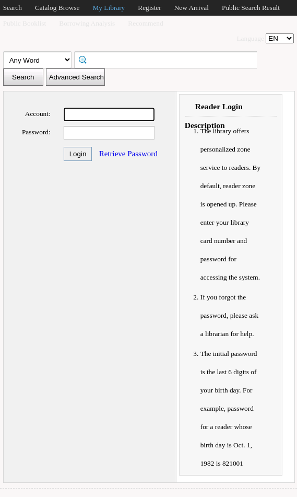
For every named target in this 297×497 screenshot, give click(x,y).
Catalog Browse (57, 7)
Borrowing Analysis (87, 23)
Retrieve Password (128, 153)
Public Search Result (251, 7)
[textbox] (169, 59)
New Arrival (191, 7)
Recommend (145, 23)
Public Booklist (24, 23)
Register (149, 7)
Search (12, 7)
